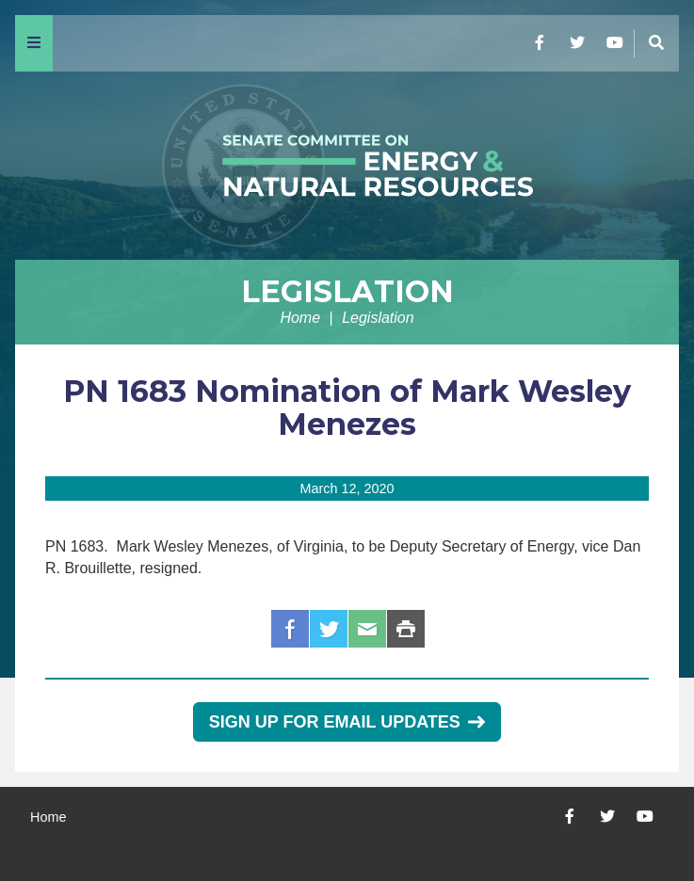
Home (300, 318)
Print (406, 629)
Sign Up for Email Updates (347, 722)
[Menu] (34, 43)
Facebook (290, 629)
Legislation (347, 291)
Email (367, 629)
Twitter (328, 629)
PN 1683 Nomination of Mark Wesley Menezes (347, 407)
